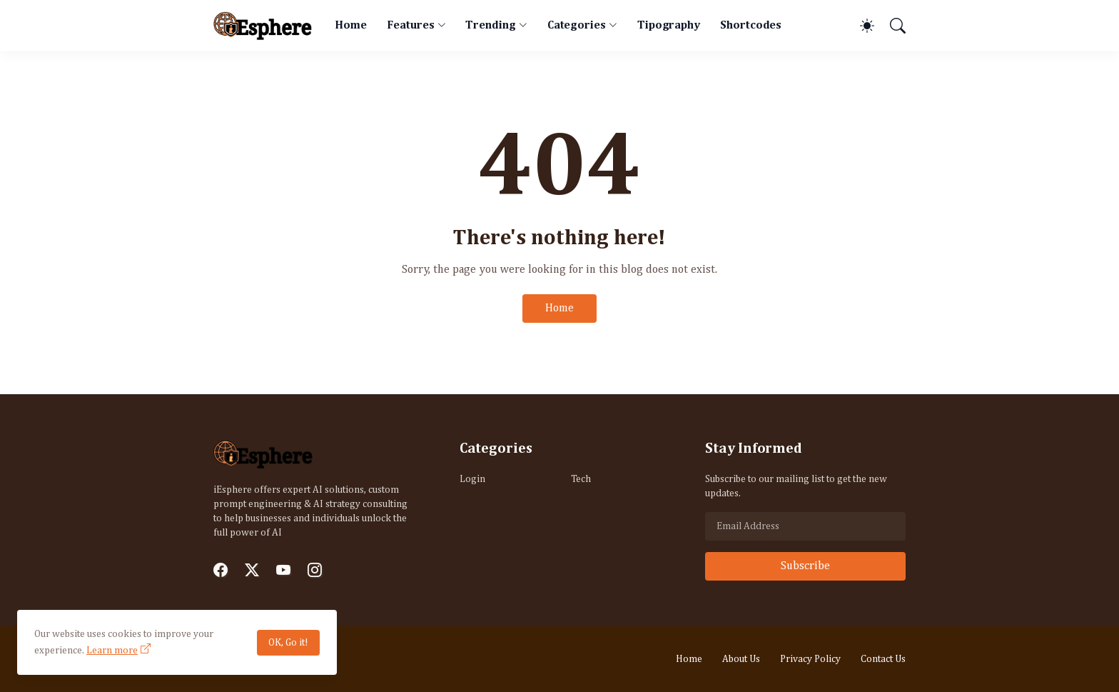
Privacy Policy (810, 659)
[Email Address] (805, 526)
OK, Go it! (288, 643)
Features (410, 25)
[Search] (891, 25)
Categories (576, 25)
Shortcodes (750, 25)
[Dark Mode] (860, 25)
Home (351, 25)
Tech (581, 479)
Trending (490, 25)
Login (472, 479)
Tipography (668, 25)
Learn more (112, 651)
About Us (741, 659)
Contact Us (883, 659)
